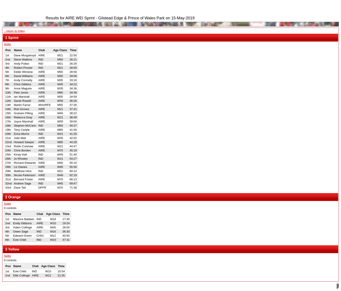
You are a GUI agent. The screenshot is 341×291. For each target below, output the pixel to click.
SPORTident (41, 286)
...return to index (14, 31)
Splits (7, 44)
